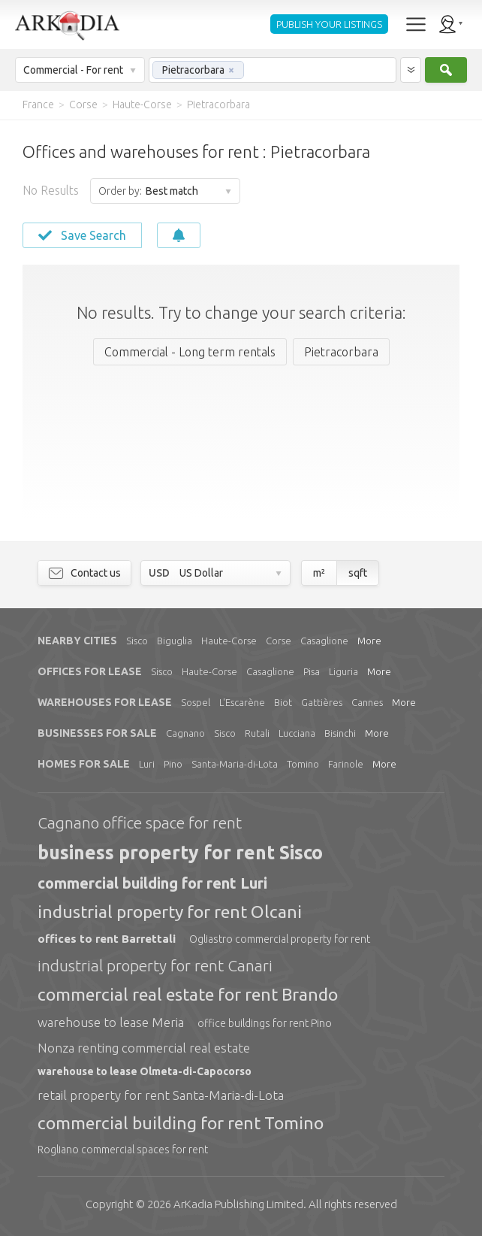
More (369, 640)
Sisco (137, 640)
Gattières (321, 702)
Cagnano (185, 733)
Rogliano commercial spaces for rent (123, 1150)
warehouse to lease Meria (111, 1022)
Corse (278, 640)
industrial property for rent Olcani (170, 911)
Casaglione (324, 640)
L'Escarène (242, 702)
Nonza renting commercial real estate (144, 1048)
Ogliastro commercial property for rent (279, 939)
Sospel (195, 702)
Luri (147, 764)
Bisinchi (340, 733)
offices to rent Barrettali (107, 938)
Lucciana (297, 733)
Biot (283, 702)
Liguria (343, 671)
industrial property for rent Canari (155, 965)
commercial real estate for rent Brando (188, 994)
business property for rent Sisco (180, 852)
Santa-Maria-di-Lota (234, 764)
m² (319, 573)
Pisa (311, 671)
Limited (238, 1204)
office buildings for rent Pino (264, 1023)
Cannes (367, 702)
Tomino (303, 764)
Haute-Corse (229, 640)
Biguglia (174, 640)
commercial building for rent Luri (152, 883)
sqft (357, 573)
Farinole (345, 764)
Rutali (257, 733)
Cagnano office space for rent (140, 822)
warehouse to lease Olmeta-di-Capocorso (145, 1071)
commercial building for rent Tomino (181, 1122)
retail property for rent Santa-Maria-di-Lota (161, 1095)
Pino (173, 764)
